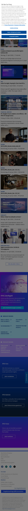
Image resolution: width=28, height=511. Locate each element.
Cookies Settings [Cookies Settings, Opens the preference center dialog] (14, 27)
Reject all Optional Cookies (14, 31)
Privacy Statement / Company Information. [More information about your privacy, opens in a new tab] (14, 24)
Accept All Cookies (13, 35)
